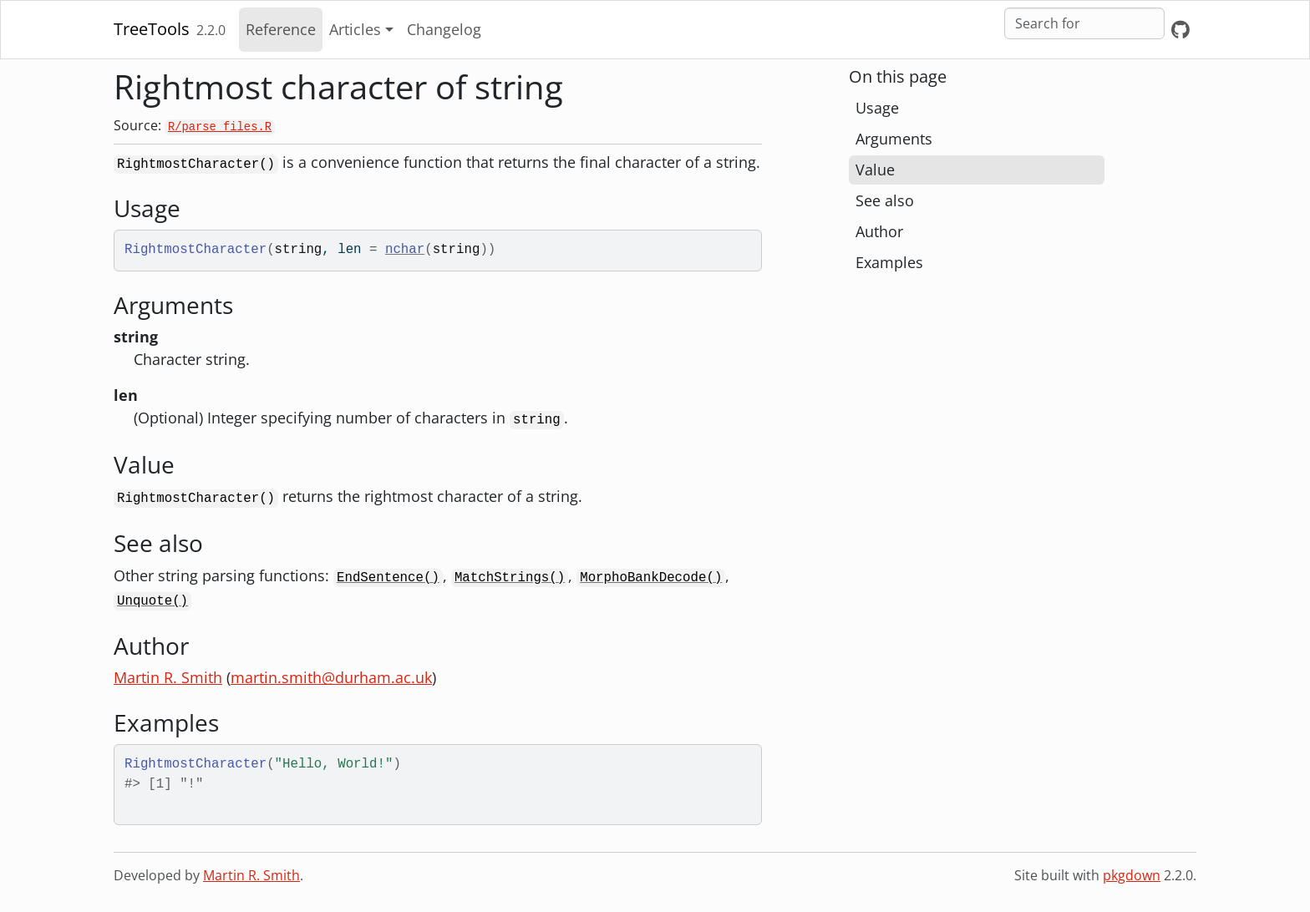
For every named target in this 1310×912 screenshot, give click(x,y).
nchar (404, 249)
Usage (877, 108)
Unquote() (152, 601)
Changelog (444, 29)
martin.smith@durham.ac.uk (331, 677)
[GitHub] (1180, 30)
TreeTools (152, 29)
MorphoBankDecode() (651, 577)
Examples (889, 262)
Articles (355, 29)
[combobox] (1084, 23)
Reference (281, 29)
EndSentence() (388, 577)
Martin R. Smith (168, 677)
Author (879, 231)
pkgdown (1131, 875)
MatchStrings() (509, 577)
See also (885, 200)
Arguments (894, 139)
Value (875, 170)
